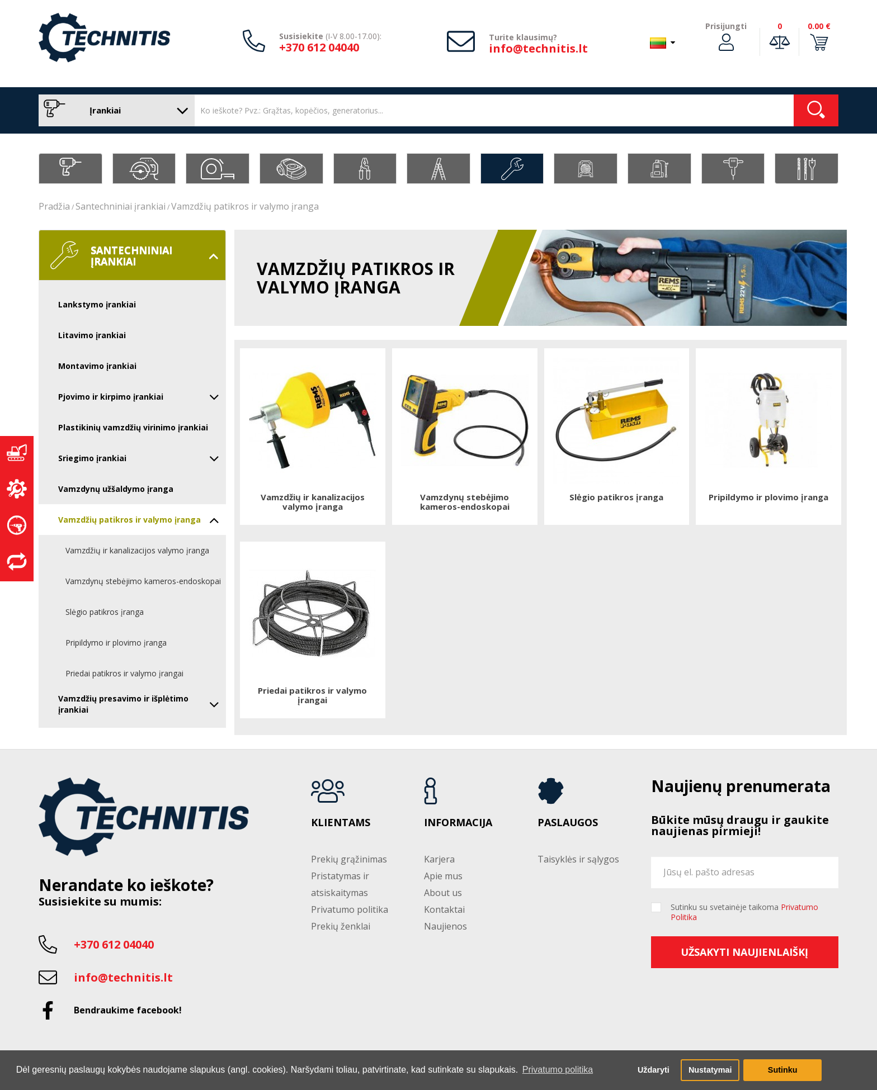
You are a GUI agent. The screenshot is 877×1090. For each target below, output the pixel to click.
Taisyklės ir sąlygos (578, 859)
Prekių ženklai (340, 926)
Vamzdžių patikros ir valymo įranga (245, 206)
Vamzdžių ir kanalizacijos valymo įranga (137, 550)
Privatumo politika (349, 909)
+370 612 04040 (319, 47)
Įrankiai (114, 110)
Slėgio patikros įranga (104, 611)
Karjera (439, 859)
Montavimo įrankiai (97, 366)
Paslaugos (567, 822)
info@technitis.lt (538, 48)
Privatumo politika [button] (557, 1069)
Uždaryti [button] (653, 1069)
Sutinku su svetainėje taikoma (744, 912)
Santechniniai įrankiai (121, 206)
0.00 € (819, 26)
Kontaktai (444, 909)
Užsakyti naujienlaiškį (744, 952)
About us (443, 893)
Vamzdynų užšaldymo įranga (115, 489)
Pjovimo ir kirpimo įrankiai (138, 397)
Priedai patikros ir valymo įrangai (124, 673)
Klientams (340, 822)
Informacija (458, 822)
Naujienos (445, 926)
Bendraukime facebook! (128, 1010)
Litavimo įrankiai (92, 335)
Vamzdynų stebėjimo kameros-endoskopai (143, 581)
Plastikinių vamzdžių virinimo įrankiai (133, 427)
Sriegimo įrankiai (138, 458)
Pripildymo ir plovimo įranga (116, 642)
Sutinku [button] (783, 1069)
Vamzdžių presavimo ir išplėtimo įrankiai (138, 704)
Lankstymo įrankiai (97, 304)
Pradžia (54, 206)
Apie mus (443, 876)
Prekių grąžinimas (349, 859)
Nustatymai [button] (710, 1069)
